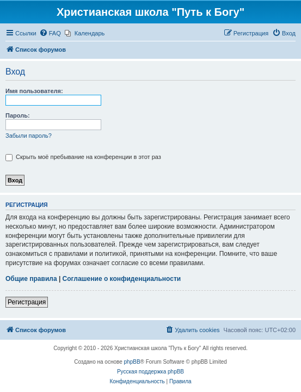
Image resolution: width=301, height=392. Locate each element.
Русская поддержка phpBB (150, 372)
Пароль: (17, 115)
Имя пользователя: (34, 91)
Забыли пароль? (28, 135)
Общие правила (31, 279)
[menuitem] (50, 33)
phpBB (132, 362)
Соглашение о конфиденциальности (122, 279)
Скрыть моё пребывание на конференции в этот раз (83, 157)
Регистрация (27, 302)
